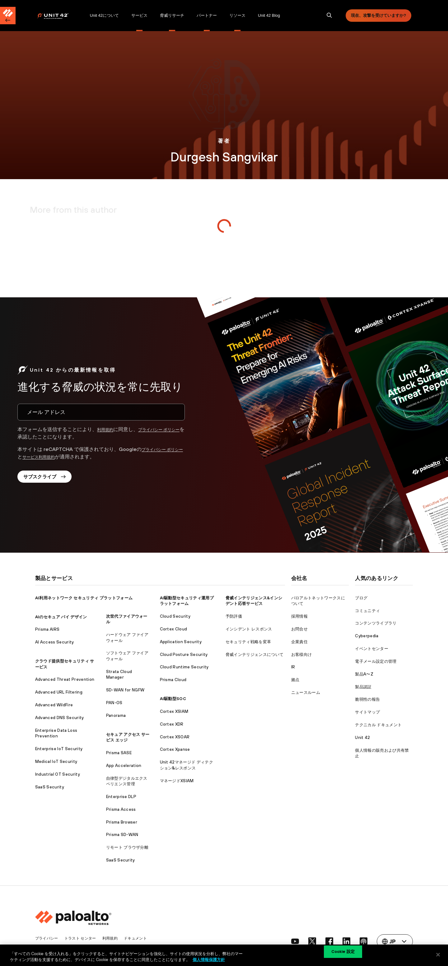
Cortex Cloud (173, 629)
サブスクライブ (47, 478)
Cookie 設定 (343, 954)
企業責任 (299, 641)
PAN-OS (114, 702)
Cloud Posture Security (184, 654)
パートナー (207, 15)
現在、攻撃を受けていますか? (378, 15)
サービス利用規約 (53, 456)
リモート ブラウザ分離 (127, 847)
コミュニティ (367, 610)
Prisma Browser (121, 822)
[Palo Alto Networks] (57, 16)
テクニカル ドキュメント (378, 724)
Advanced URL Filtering (58, 692)
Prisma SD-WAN (122, 834)
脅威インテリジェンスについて (254, 654)
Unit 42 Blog (269, 15)
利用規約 (107, 429)
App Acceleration (124, 765)
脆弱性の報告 (367, 699)
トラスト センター (83, 938)
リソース (237, 15)
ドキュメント (141, 938)
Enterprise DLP (121, 796)
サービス (139, 15)
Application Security (181, 641)
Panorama (116, 715)
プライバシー (47, 938)
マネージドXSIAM (177, 780)
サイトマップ (367, 712)
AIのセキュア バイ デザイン (61, 617)
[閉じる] (438, 954)
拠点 (295, 679)
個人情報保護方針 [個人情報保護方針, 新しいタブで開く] (209, 959)
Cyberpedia (366, 636)
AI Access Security (54, 642)
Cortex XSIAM (174, 711)
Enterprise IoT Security (58, 748)
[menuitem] (60, 15)
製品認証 (363, 687)
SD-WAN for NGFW (125, 690)
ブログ (361, 598)
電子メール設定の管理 (375, 661)
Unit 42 (362, 737)
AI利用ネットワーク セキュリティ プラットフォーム (84, 598)
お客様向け (301, 654)
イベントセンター (371, 648)
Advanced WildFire (54, 705)
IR (293, 667)
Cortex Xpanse (175, 749)
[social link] (288, 941)
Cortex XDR (172, 724)
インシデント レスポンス (249, 629)
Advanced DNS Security (59, 717)
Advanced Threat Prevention (64, 679)
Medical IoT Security (56, 761)
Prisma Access (121, 809)
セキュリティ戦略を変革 (248, 641)
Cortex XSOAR (175, 737)
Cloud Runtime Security (184, 667)
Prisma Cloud (173, 679)
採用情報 (299, 616)
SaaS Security (49, 787)
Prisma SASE (119, 752)
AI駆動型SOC (173, 698)
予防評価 (234, 616)
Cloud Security (175, 616)
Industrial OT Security (57, 774)
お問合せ (299, 629)
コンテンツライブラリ (375, 623)
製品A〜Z (364, 674)
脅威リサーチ (172, 15)
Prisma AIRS (47, 629)
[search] (329, 15)
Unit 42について (104, 15)
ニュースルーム (305, 692)
